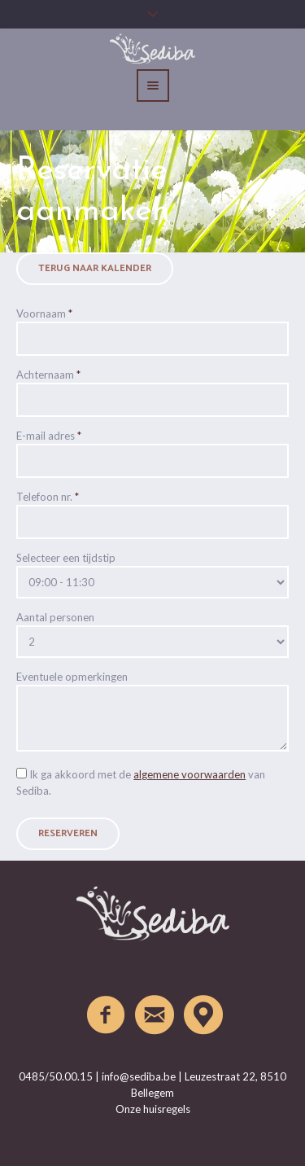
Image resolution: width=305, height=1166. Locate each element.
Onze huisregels (152, 1109)
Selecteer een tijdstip (65, 557)
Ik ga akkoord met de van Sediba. (140, 782)
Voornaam (44, 313)
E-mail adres (48, 435)
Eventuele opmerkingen (72, 676)
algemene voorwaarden (189, 774)
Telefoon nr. (47, 496)
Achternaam (48, 374)
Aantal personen (55, 617)
